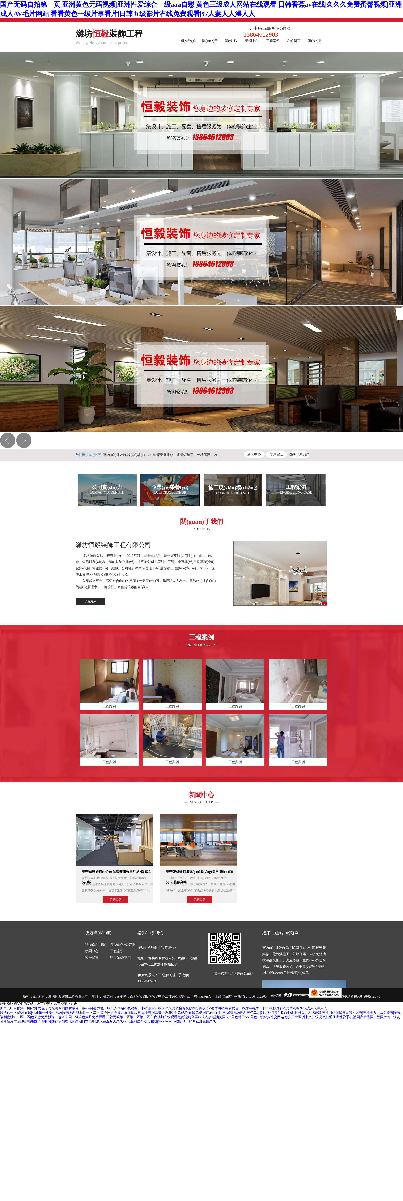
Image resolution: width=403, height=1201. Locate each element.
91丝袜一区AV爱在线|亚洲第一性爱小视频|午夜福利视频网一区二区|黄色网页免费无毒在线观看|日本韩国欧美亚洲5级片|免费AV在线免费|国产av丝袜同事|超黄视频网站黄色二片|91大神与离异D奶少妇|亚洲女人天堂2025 (160, 1012)
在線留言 (294, 41)
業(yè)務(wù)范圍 (230, 44)
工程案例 (273, 41)
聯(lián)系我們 (315, 44)
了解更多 (90, 601)
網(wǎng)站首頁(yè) (189, 44)
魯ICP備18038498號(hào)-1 (361, 996)
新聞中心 (252, 41)
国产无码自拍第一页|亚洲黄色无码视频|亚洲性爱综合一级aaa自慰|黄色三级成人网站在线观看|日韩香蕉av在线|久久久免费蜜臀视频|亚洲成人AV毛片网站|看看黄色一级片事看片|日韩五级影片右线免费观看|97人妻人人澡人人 (163, 1008)
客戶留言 (276, 454)
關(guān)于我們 (210, 44)
